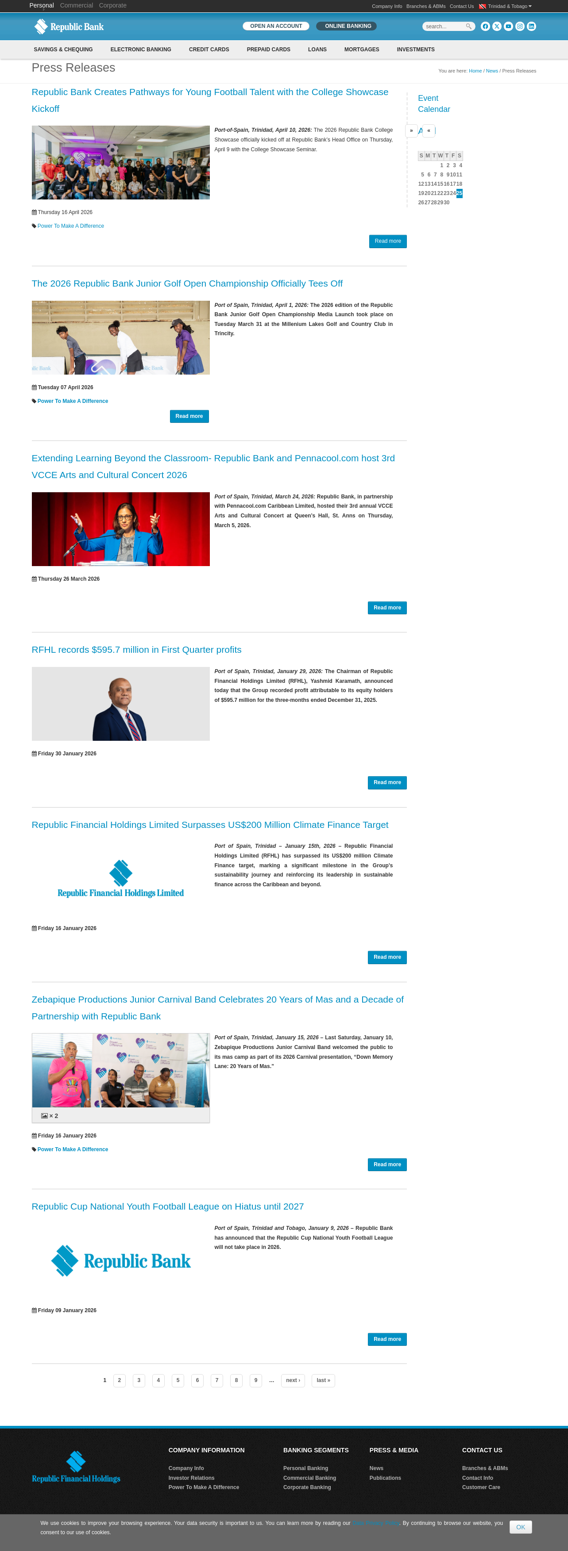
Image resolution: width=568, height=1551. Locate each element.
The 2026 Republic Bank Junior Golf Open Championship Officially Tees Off (187, 283)
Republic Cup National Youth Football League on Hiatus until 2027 (168, 1206)
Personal (43, 5)
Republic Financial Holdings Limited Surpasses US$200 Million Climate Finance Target (210, 825)
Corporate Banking (307, 1487)
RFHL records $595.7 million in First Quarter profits (137, 649)
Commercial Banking (309, 1478)
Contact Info (477, 1478)
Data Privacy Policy (375, 1523)
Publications (385, 1478)
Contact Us (462, 6)
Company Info (387, 6)
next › (293, 1380)
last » (323, 1380)
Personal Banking (305, 1468)
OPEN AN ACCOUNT (276, 26)
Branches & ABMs (426, 6)
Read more (388, 241)
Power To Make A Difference (71, 226)
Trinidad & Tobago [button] (510, 6)
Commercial (76, 5)
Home (475, 70)
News (492, 70)
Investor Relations (192, 1478)
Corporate (113, 5)
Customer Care (481, 1487)
